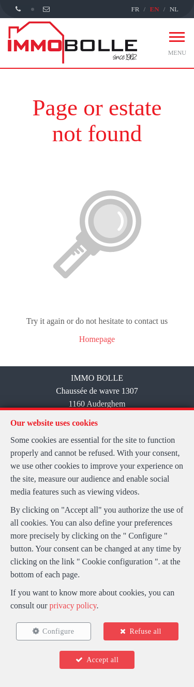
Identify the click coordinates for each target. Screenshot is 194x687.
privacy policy (73, 605)
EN (154, 9)
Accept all (102, 660)
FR (135, 9)
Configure (58, 631)
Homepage (97, 339)
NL (174, 9)
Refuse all (145, 631)
